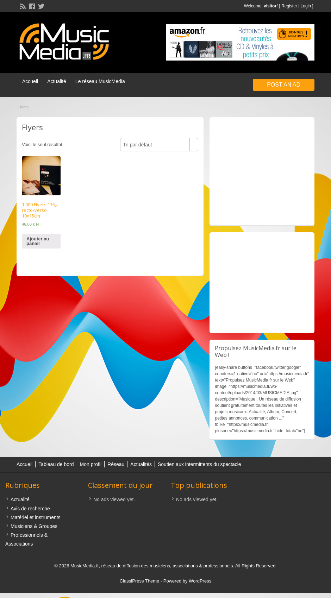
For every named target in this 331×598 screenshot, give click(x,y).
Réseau (115, 464)
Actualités (141, 464)
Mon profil (90, 464)
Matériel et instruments (36, 517)
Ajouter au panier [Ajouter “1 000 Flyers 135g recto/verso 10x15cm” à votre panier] (37, 241)
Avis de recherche (30, 508)
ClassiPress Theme (139, 581)
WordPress (200, 581)
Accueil (30, 81)
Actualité (56, 81)
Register (289, 6)
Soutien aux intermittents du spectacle (199, 464)
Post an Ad (283, 85)
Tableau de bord (56, 464)
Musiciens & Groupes (34, 526)
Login (306, 6)
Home (23, 107)
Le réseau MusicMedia (100, 81)
